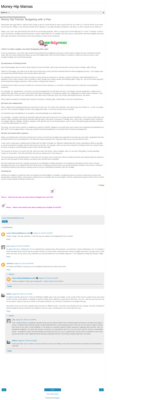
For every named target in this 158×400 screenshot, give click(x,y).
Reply (8, 239)
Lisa (8, 246)
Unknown (9, 263)
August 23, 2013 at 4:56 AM (20, 246)
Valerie (8, 294)
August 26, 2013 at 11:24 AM (22, 294)
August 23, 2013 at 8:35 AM (23, 263)
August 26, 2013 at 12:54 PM (26, 320)
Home (52, 390)
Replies (11, 274)
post (14, 25)
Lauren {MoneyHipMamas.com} (18, 233)
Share (5, 221)
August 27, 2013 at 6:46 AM (27, 340)
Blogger (57, 398)
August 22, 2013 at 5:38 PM (42, 233)
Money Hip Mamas (17, 6)
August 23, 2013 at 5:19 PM (48, 278)
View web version (53, 394)
